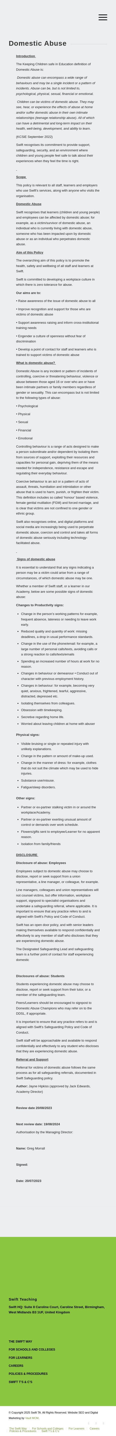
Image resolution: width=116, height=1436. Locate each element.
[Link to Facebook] (103, 1423)
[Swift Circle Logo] (48, 17)
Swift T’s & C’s (20, 1382)
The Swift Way (20, 1341)
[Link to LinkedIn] (96, 1423)
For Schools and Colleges (32, 1349)
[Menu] (100, 17)
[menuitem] (100, 17)
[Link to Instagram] (88, 1423)
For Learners (20, 1358)
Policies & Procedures (28, 1374)
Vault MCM (32, 1418)
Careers (16, 1366)
